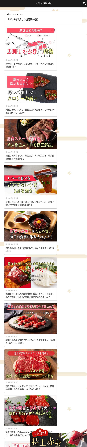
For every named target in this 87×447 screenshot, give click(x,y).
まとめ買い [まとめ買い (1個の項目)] (33, 380)
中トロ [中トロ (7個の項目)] (59, 384)
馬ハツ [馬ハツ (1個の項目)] (73, 392)
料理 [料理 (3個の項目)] (43, 388)
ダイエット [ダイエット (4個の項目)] (75, 380)
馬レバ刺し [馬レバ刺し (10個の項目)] (27, 396)
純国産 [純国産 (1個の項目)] (8, 392)
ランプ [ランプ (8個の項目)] (38, 384)
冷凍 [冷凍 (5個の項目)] (75, 384)
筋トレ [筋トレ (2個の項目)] (78, 388)
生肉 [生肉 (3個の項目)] (65, 388)
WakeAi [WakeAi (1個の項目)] (8, 380)
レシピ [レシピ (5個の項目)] (45, 384)
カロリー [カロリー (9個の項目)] (49, 380)
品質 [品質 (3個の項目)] (7, 388)
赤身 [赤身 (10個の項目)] (26, 392)
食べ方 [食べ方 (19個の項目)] (57, 392)
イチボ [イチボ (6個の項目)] (42, 380)
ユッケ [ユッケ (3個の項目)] (31, 384)
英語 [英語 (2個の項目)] (14, 392)
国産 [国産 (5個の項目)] (12, 388)
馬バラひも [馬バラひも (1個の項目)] (9, 396)
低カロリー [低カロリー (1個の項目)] (67, 384)
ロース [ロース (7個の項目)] (52, 384)
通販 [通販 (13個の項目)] (32, 392)
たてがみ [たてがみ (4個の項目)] (16, 380)
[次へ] (50, 235)
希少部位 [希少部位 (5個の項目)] (36, 388)
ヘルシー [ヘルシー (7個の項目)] (23, 384)
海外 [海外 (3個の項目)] (60, 388)
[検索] (46, 245)
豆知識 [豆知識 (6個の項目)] (20, 392)
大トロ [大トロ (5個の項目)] (29, 388)
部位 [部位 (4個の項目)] (43, 392)
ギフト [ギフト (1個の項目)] (57, 380)
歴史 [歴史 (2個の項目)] (54, 388)
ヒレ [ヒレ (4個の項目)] (16, 384)
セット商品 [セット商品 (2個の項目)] (65, 380)
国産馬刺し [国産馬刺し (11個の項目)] (20, 388)
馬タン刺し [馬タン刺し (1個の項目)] (65, 392)
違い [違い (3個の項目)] (37, 392)
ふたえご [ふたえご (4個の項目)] (24, 380)
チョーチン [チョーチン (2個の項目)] (9, 384)
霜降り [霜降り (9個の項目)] (50, 392)
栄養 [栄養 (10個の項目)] (49, 388)
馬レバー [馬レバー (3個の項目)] (18, 396)
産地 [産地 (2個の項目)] (71, 388)
